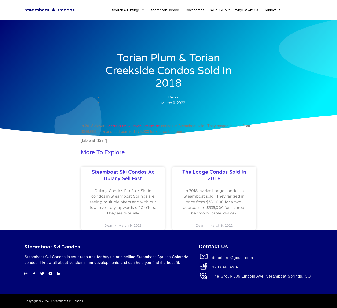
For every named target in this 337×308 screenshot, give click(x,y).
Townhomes (194, 10)
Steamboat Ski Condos (50, 10)
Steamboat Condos (165, 10)
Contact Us (272, 10)
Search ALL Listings (128, 10)
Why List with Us (246, 10)
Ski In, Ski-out (220, 10)
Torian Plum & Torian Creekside (133, 126)
